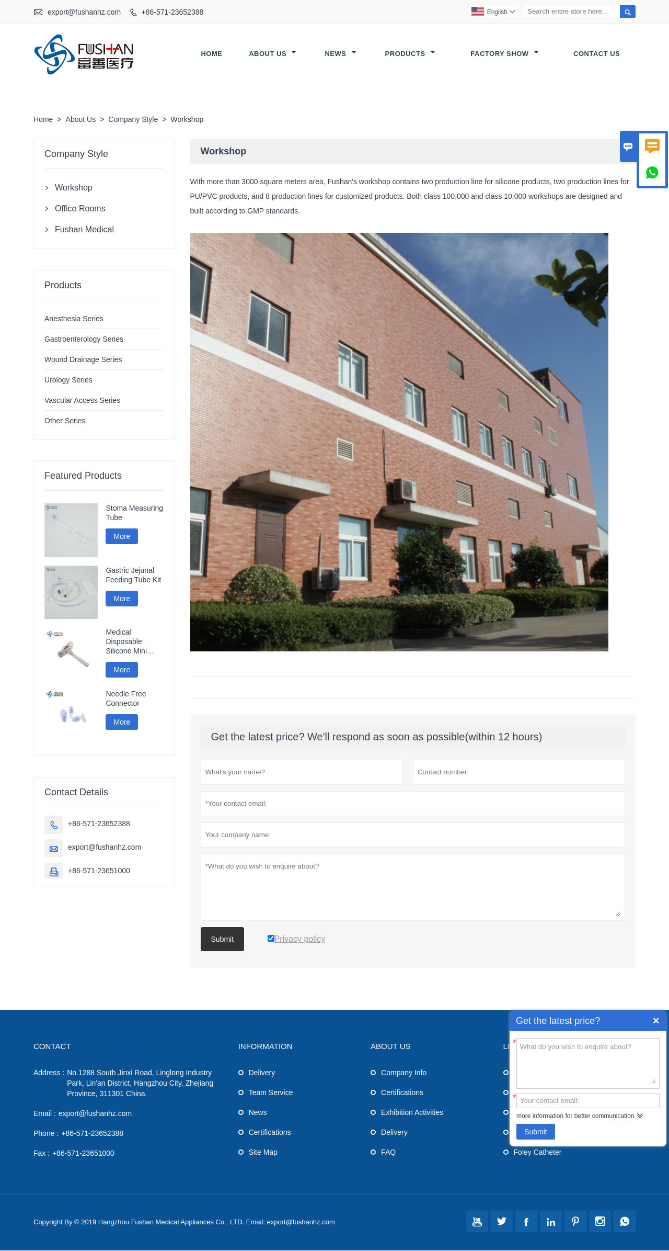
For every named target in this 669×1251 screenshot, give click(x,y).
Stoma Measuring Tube (134, 513)
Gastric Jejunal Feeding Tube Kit (133, 575)
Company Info (403, 1073)
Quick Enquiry (656, 1021)
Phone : (46, 1134)
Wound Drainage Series (83, 360)
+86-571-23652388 (173, 12)
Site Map (263, 1152)
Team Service (271, 1093)
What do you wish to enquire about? (588, 1063)
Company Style (133, 120)
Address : (48, 1073)
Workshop (74, 188)
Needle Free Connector (126, 699)
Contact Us (596, 54)
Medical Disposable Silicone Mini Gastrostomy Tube (126, 642)
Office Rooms (80, 209)
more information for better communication (575, 1116)
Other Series (65, 421)
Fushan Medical (84, 230)
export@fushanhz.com (84, 12)
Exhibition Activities (412, 1113)
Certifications (270, 1133)
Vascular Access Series (82, 401)
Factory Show (504, 54)
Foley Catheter (538, 1152)
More (121, 537)
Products (410, 54)
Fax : (41, 1153)
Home (211, 54)
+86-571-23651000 (99, 871)
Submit (535, 1132)
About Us (272, 54)
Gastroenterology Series (83, 339)
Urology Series (68, 380)
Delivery (262, 1073)
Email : (44, 1114)
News (340, 54)
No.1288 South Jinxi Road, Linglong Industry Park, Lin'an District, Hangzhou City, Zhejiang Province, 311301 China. (140, 1083)
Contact (52, 1046)
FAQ (388, 1152)
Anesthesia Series (73, 319)
